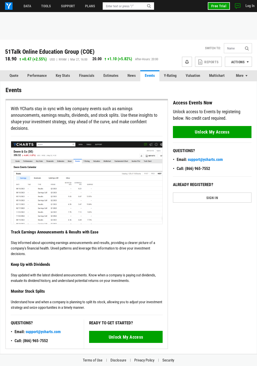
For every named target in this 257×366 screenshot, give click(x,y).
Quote (14, 75)
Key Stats (63, 75)
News (131, 75)
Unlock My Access (126, 337)
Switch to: (213, 48)
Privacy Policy (144, 360)
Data (27, 6)
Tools (46, 6)
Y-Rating (170, 75)
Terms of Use (92, 360)
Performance (37, 75)
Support (68, 6)
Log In (249, 6)
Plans (90, 6)
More (239, 75)
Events (150, 75)
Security (168, 360)
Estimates (110, 75)
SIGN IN (212, 198)
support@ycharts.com (43, 331)
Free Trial (218, 6)
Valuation (193, 75)
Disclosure (118, 360)
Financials (86, 75)
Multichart (217, 75)
